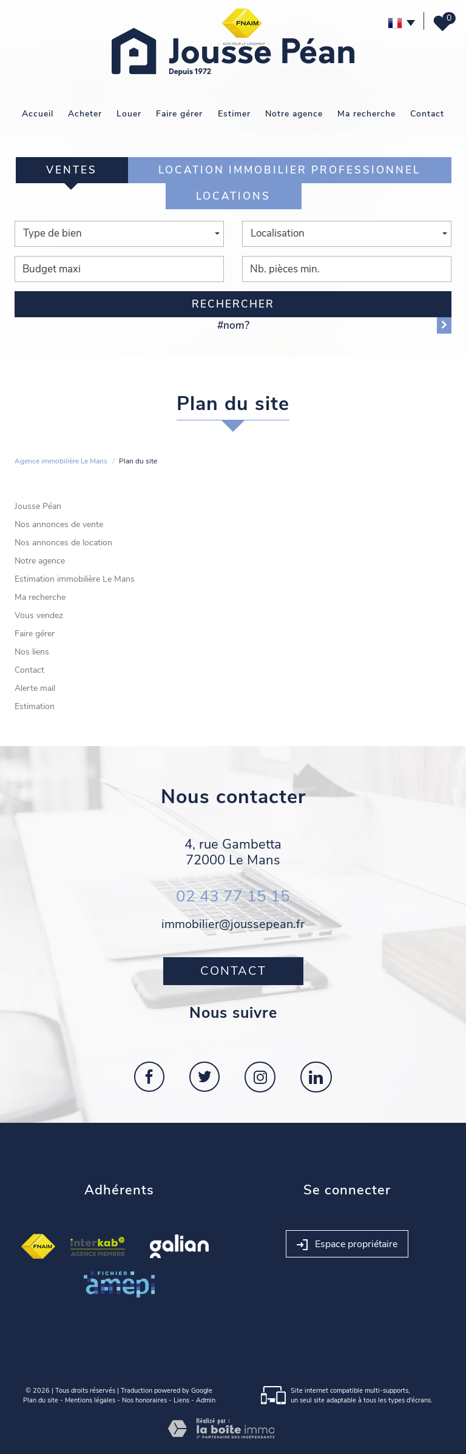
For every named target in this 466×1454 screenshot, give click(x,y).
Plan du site (40, 1400)
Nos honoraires (144, 1400)
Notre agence (294, 113)
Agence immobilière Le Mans (61, 461)
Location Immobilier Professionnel (289, 170)
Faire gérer (179, 113)
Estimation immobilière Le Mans (75, 579)
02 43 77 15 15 (233, 896)
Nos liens (32, 652)
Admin (205, 1400)
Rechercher (233, 304)
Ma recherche (366, 113)
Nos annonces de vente (59, 524)
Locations (233, 196)
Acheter (85, 113)
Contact (427, 113)
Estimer (234, 113)
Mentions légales (90, 1400)
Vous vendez (39, 615)
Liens (181, 1400)
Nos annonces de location (63, 542)
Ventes (71, 170)
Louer (128, 113)
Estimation (35, 706)
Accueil (37, 113)
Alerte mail (35, 688)
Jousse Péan (38, 506)
